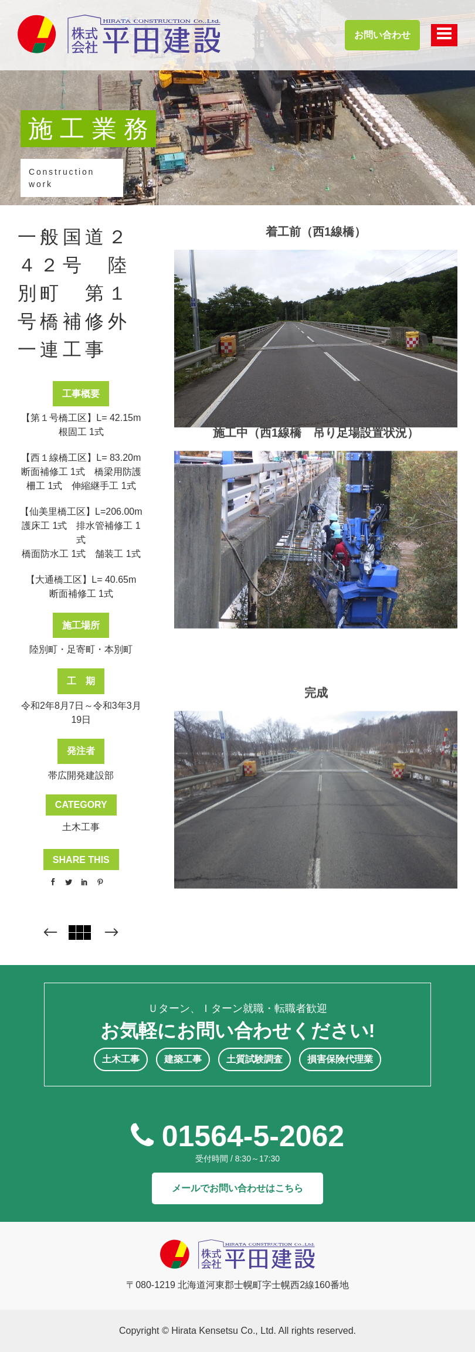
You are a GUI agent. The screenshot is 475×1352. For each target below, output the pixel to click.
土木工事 (81, 827)
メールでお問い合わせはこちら (237, 1188)
